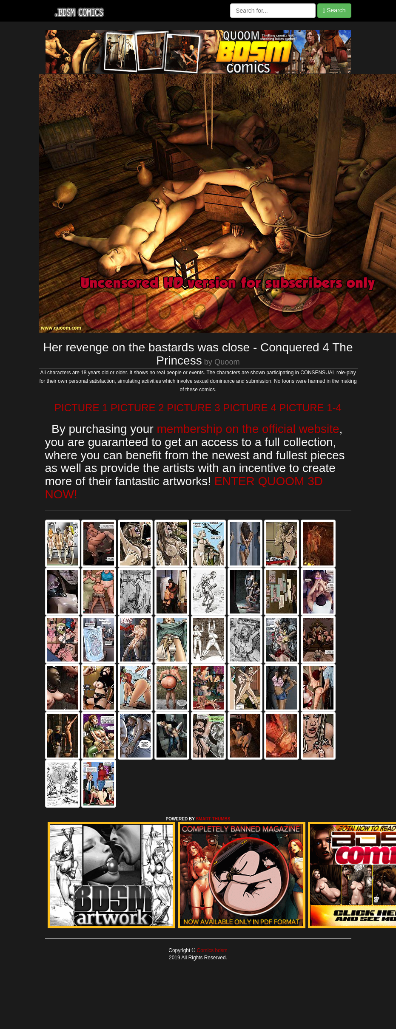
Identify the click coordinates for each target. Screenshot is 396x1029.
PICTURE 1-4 (310, 407)
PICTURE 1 (81, 407)
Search (334, 10)
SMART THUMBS (213, 819)
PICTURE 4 (249, 407)
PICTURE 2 (137, 407)
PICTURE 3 (193, 407)
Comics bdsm (211, 950)
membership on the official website (248, 428)
